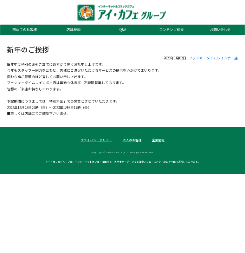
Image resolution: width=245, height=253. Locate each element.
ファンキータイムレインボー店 (213, 58)
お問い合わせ (220, 29)
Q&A (122, 29)
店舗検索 (73, 29)
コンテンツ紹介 (171, 29)
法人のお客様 (132, 140)
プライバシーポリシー (96, 140)
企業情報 (158, 140)
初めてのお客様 (24, 29)
